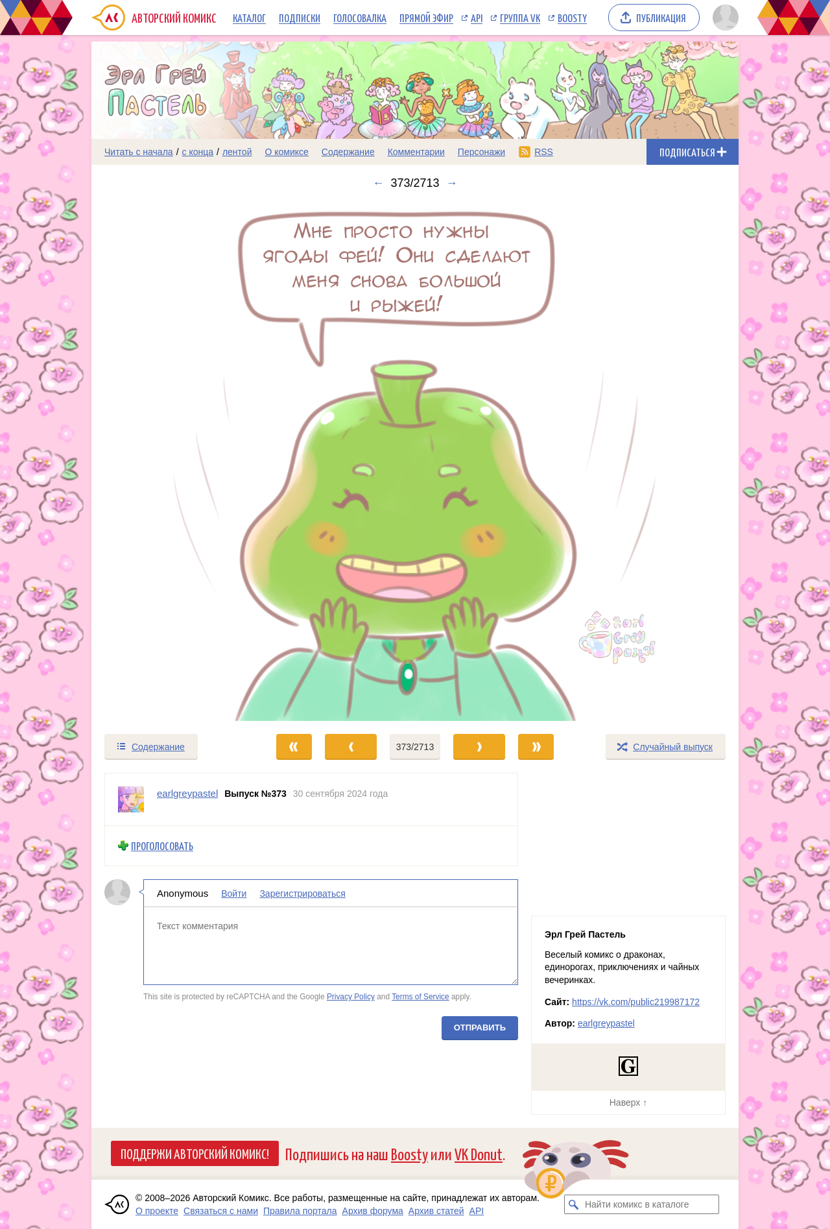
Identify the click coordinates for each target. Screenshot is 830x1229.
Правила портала (300, 1211)
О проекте (157, 1211)
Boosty (572, 17)
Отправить (480, 1027)
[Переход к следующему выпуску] (415, 461)
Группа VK (520, 17)
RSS (543, 152)
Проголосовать (162, 846)
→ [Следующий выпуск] (452, 182)
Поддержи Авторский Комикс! (195, 1153)
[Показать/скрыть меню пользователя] (723, 17)
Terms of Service (420, 996)
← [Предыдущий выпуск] (378, 182)
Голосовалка (359, 17)
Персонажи (481, 152)
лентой (237, 152)
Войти (233, 893)
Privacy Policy (351, 996)
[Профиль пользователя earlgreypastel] (131, 799)
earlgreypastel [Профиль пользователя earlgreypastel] (187, 793)
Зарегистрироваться (302, 893)
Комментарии (416, 152)
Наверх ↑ (628, 1102)
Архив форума (372, 1211)
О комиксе (286, 152)
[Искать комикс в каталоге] (574, 1204)
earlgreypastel (606, 1023)
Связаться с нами (221, 1211)
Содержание (348, 152)
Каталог (249, 17)
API (476, 17)
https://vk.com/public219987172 (636, 1002)
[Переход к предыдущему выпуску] (172, 461)
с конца (198, 152)
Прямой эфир (426, 17)
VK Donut (479, 1153)
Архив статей (436, 1211)
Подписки (299, 17)
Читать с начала (138, 152)
